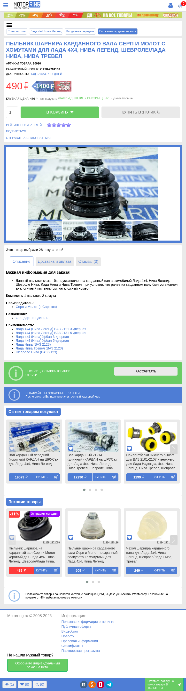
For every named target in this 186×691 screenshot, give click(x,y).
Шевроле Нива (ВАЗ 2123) (36, 352)
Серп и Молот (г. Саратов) (36, 307)
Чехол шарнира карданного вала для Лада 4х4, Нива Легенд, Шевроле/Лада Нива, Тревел (149, 554)
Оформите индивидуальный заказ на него (37, 665)
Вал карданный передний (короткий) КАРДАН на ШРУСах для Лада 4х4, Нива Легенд (33, 459)
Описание (22, 261)
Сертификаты (72, 646)
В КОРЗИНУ (59, 112)
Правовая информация (79, 641)
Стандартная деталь (32, 318)
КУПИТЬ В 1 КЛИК (141, 112)
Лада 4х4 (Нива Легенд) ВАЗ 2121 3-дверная (51, 329)
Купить (41, 477)
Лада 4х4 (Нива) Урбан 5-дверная (42, 340)
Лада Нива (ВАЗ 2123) (33, 344)
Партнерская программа (80, 651)
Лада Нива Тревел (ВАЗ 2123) (39, 348)
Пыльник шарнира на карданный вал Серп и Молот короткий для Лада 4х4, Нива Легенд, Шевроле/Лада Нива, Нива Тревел (32, 555)
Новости (67, 636)
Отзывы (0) (88, 261)
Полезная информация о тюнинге (87, 622)
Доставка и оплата (54, 261)
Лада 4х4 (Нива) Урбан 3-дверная (42, 337)
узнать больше (122, 98)
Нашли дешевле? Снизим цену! (84, 98)
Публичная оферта (76, 626)
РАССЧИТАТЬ (145, 371)
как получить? (49, 98)
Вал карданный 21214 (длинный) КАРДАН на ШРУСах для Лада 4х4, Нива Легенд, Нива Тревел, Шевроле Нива (92, 461)
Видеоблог (69, 631)
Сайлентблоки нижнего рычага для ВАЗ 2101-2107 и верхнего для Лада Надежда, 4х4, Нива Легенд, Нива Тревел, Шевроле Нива (150, 462)
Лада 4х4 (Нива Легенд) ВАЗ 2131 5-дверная (51, 333)
